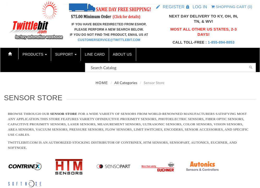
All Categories (125, 82)
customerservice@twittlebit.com (109, 40)
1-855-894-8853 (221, 42)
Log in (199, 7)
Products (34, 54)
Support (66, 54)
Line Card (95, 54)
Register (173, 7)
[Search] (250, 67)
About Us (122, 54)
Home (101, 83)
